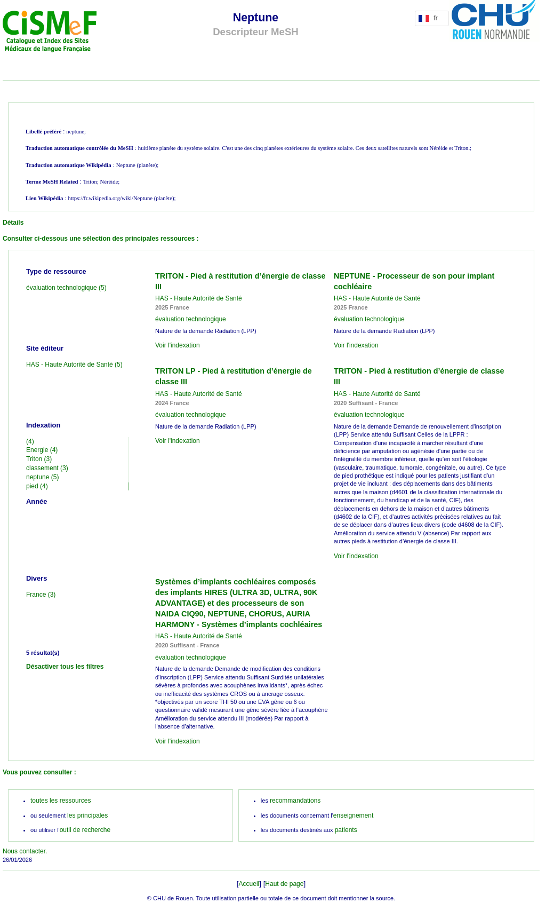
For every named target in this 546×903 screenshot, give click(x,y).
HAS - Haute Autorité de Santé (198, 298)
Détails (13, 222)
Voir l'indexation (177, 345)
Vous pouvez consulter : (39, 772)
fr (430, 18)
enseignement (353, 815)
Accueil (249, 884)
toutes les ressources (60, 800)
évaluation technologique (190, 319)
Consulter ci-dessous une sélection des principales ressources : (100, 238)
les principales (87, 815)
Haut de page (284, 884)
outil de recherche (85, 830)
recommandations (295, 800)
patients (346, 830)
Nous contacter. (25, 851)
